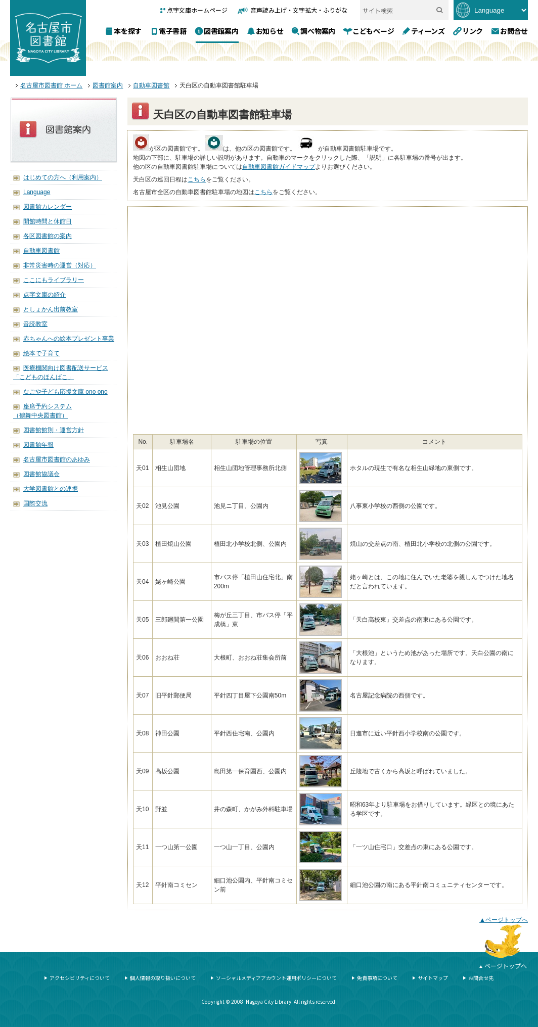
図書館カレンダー (47, 206)
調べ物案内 (317, 30)
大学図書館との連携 (50, 488)
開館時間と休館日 (47, 221)
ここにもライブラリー (53, 280)
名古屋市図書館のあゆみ (56, 459)
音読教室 (35, 324)
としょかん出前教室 (50, 309)
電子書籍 (173, 31)
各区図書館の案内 (47, 236)
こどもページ (373, 30)
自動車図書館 (151, 85)
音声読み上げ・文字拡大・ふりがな (298, 10)
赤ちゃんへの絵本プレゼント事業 (68, 338)
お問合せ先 (481, 978)
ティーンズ (428, 30)
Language (36, 192)
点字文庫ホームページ (197, 10)
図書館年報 (38, 444)
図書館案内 (221, 30)
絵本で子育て (41, 353)
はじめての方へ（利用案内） (62, 177)
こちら (197, 179)
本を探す (128, 30)
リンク (472, 30)
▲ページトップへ (503, 919)
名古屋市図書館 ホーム (51, 85)
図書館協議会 (41, 474)
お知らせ (270, 30)
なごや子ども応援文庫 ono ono (65, 391)
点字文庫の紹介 (44, 294)
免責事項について (377, 978)
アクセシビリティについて (80, 978)
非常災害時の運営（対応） (59, 265)
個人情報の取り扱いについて (163, 978)
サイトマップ (433, 978)
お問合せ (514, 30)
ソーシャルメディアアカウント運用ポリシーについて (276, 978)
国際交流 (35, 503)
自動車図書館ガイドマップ (278, 166)
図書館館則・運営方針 (53, 430)
